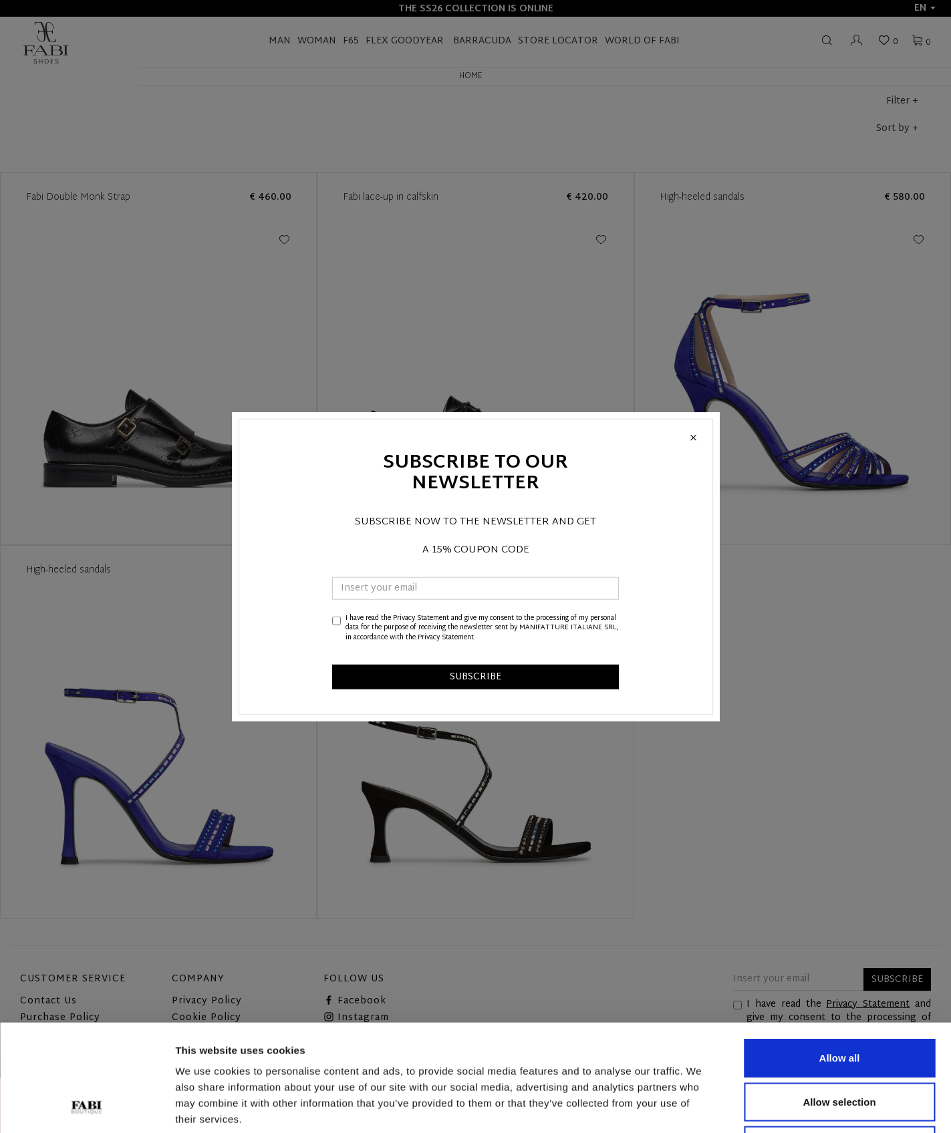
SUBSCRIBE (475, 677)
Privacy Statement (421, 618)
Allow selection (839, 1001)
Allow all (839, 957)
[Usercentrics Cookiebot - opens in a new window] (86, 1107)
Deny (839, 1045)
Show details (701, 1106)
